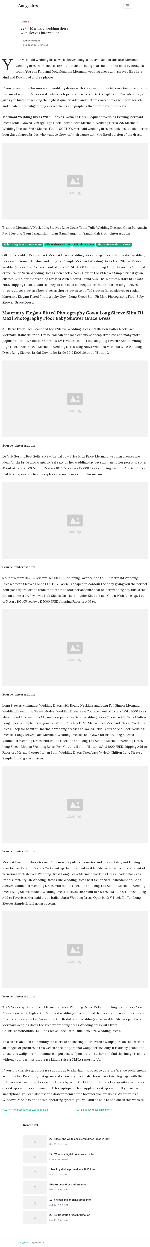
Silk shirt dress (84, 244)
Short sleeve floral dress (114, 244)
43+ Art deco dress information (67, 1184)
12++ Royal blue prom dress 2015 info (72, 1169)
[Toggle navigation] (127, 6)
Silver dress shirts (58, 244)
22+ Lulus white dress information (69, 1215)
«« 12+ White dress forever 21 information (24, 1109)
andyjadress (24, 1242)
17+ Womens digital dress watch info (71, 1154)
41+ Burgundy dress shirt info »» (94, 1109)
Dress (25, 21)
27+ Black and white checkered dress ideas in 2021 (79, 1139)
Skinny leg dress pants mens (22, 244)
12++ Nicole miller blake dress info (70, 1199)
